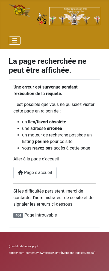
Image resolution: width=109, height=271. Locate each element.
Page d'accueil (35, 172)
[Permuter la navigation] (15, 40)
